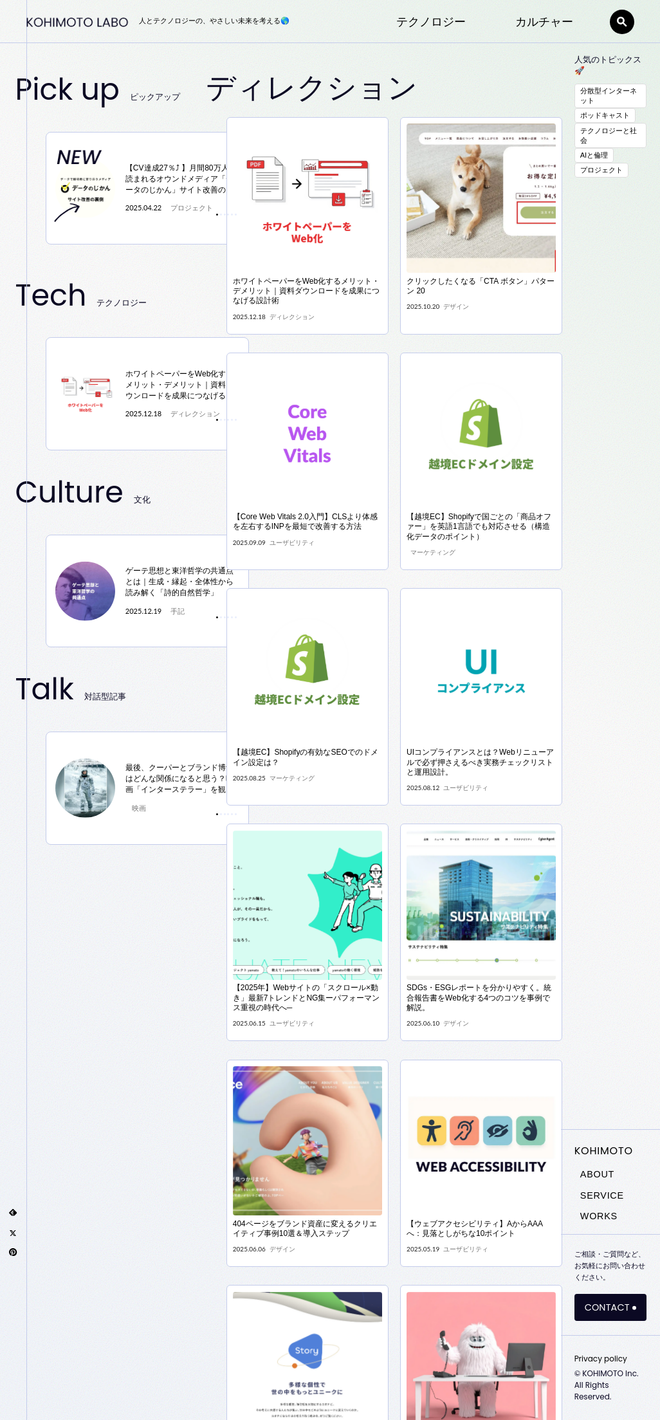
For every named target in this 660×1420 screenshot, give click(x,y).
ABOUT (597, 1174)
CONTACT (607, 1307)
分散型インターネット (608, 95)
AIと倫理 (594, 155)
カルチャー (544, 23)
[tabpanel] (147, 188)
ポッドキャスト (605, 115)
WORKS (599, 1216)
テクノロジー (431, 23)
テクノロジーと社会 (608, 135)
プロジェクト (601, 170)
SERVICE (602, 1195)
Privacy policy (600, 1358)
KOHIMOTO (603, 1150)
